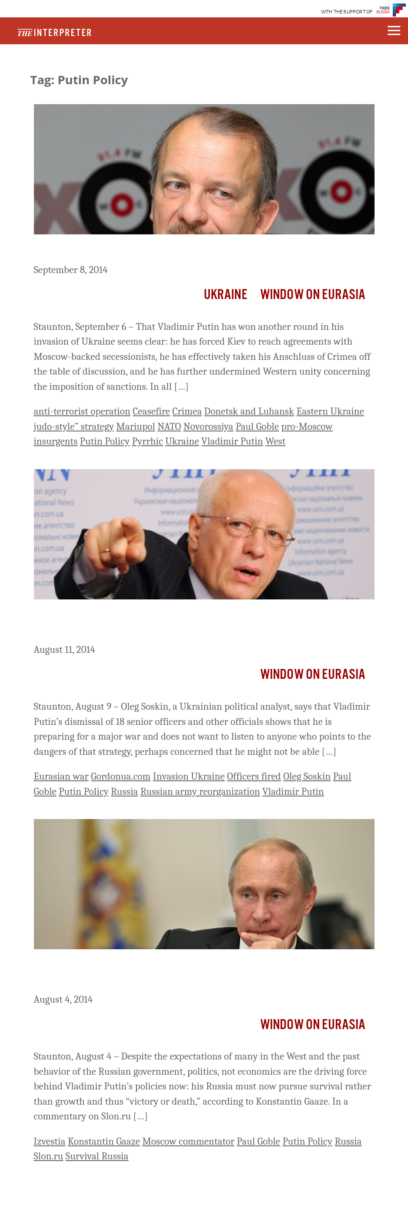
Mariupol (135, 426)
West (275, 441)
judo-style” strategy (74, 426)
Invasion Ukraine (189, 776)
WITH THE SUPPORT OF (347, 12)
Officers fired (254, 776)
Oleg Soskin (307, 776)
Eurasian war (61, 776)
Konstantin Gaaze (104, 1141)
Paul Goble (257, 426)
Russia (124, 791)
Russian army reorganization (200, 791)
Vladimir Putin (232, 441)
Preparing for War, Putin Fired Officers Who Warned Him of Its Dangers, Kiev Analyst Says (191, 623)
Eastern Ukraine (330, 411)
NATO (169, 426)
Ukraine (225, 295)
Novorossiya (208, 426)
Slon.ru (48, 1156)
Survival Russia (97, 1156)
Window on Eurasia (313, 295)
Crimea (187, 411)
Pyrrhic (147, 441)
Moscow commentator (188, 1141)
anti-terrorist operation (82, 411)
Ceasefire (151, 411)
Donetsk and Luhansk (249, 411)
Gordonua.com (120, 776)
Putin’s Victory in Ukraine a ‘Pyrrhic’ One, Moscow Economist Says (202, 250)
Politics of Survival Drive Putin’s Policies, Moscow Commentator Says (192, 973)
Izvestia (50, 1141)
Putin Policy (105, 441)
